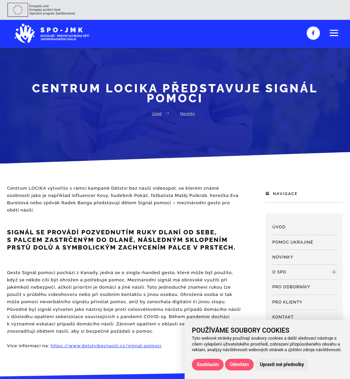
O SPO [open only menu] (304, 272)
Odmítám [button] (239, 364)
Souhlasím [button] (208, 364)
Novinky (187, 113)
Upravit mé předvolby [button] (282, 364)
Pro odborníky (291, 286)
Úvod (156, 113)
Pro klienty (287, 302)
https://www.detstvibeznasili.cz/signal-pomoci (106, 345)
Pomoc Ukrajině (292, 242)
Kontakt (283, 316)
